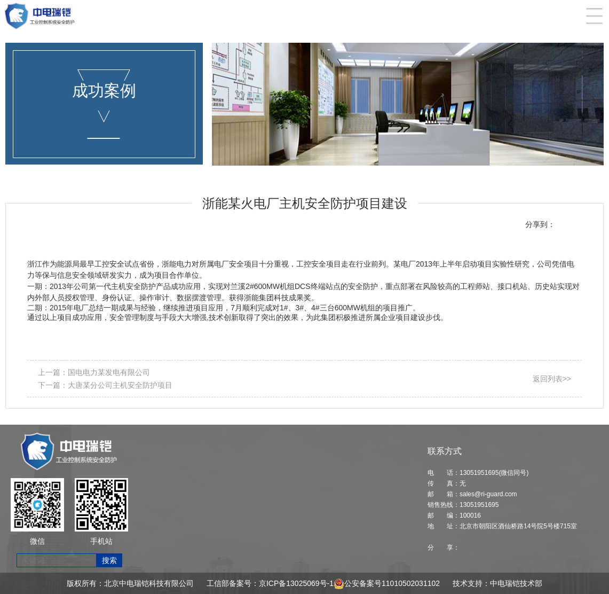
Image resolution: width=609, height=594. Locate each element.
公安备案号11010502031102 (392, 583)
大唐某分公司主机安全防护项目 (120, 385)
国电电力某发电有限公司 (109, 372)
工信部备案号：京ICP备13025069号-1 (270, 583)
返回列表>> (552, 378)
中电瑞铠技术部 (516, 583)
